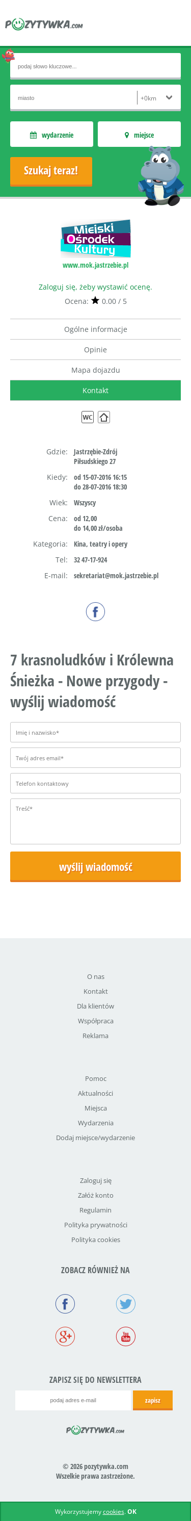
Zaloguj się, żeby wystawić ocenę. (95, 287)
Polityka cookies (95, 1239)
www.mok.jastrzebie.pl (95, 265)
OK (132, 1511)
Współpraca (96, 1020)
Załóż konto (96, 1195)
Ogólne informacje (95, 329)
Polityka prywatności (95, 1224)
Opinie (95, 349)
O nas (95, 976)
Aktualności (95, 1093)
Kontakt (95, 390)
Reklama (95, 1035)
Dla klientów (95, 1006)
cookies (113, 1511)
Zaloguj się (96, 1180)
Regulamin (95, 1210)
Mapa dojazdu (95, 370)
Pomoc (95, 1078)
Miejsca (96, 1108)
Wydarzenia (96, 1122)
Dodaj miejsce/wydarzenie (95, 1137)
